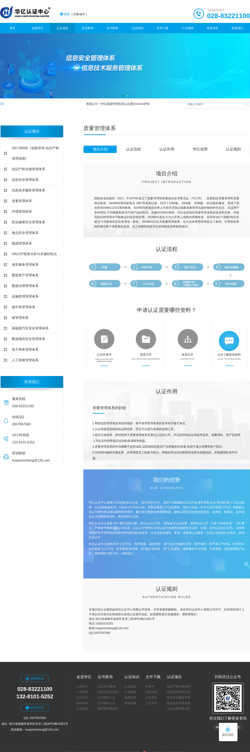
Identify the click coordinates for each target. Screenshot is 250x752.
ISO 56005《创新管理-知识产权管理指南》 (35, 153)
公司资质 (82, 692)
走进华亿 (37, 28)
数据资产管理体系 (25, 275)
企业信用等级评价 (178, 708)
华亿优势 (200, 149)
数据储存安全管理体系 (28, 339)
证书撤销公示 (106, 703)
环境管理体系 (22, 211)
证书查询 (87, 28)
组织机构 (82, 703)
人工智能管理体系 (25, 360)
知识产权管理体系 (178, 686)
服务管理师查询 (108, 708)
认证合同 (151, 692)
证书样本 (112, 28)
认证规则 (233, 149)
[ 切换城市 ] (75, 14)
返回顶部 (228, 731)
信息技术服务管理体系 (28, 190)
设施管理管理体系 (25, 296)
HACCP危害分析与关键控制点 (34, 254)
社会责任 (151, 697)
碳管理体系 (20, 317)
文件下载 (162, 28)
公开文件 (151, 703)
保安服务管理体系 (25, 264)
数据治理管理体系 (25, 286)
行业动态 (130, 686)
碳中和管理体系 (23, 307)
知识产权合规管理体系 (28, 169)
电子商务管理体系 (25, 349)
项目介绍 (100, 149)
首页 (12, 28)
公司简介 (82, 686)
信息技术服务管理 (178, 697)
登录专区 (212, 28)
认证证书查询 (106, 686)
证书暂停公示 (106, 697)
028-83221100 (228, 16)
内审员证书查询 (108, 692)
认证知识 (137, 28)
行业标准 (130, 692)
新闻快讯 (130, 697)
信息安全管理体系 (25, 179)
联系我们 (237, 28)
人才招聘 (187, 28)
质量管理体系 (22, 201)
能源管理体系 (22, 243)
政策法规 (130, 703)
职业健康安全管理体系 (28, 222)
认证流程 (133, 149)
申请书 (150, 686)
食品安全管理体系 (25, 233)
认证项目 (62, 28)
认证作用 (166, 149)
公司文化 (82, 697)
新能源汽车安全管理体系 (30, 328)
